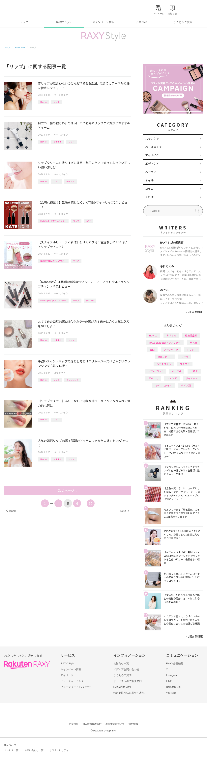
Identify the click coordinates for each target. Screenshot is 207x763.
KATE (88, 221)
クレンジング (72, 379)
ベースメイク (61, 94)
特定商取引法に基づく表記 (128, 692)
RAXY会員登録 (174, 663)
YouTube (171, 692)
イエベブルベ (155, 371)
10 (90, 503)
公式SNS (141, 22)
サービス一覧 (11, 750)
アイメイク (152, 155)
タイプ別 (70, 181)
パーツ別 (176, 371)
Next (124, 511)
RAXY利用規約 (122, 686)
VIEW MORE (194, 312)
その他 (149, 197)
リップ (56, 101)
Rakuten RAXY (21, 9)
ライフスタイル (163, 385)
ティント (90, 300)
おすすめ (57, 141)
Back (11, 511)
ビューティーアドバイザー (76, 686)
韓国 (152, 349)
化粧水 (194, 371)
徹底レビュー (165, 356)
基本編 (193, 342)
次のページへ (67, 490)
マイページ (67, 675)
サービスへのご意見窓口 (127, 681)
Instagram (172, 675)
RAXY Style (63, 22)
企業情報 (73, 724)
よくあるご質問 (182, 22)
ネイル (149, 180)
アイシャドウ (171, 349)
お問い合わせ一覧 (34, 750)
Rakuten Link (173, 686)
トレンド (191, 349)
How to (43, 101)
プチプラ (185, 364)
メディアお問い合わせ (126, 669)
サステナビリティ (59, 750)
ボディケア (152, 164)
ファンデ (172, 378)
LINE (169, 681)
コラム (149, 189)
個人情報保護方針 (92, 724)
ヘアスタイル (164, 364)
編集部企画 (191, 335)
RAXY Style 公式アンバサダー (53, 221)
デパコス (153, 378)
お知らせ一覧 (121, 663)
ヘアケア (150, 172)
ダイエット (192, 378)
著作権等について (115, 724)
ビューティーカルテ (72, 681)
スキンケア (60, 372)
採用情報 (133, 724)
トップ (24, 22)
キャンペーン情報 (103, 22)
